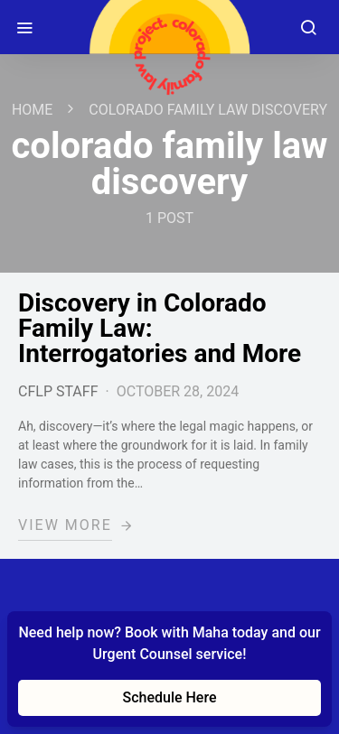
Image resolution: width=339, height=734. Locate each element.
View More (65, 525)
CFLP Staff (58, 391)
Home (32, 109)
